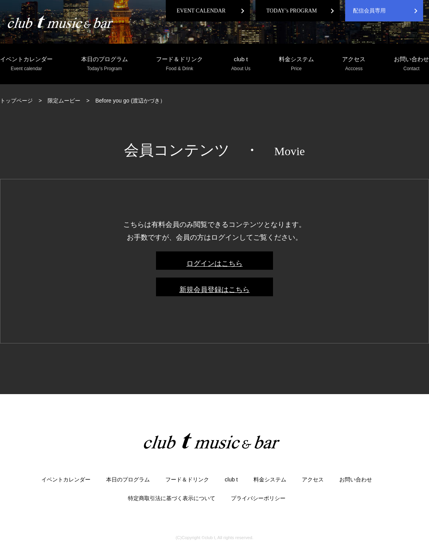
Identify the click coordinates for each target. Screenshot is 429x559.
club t (240, 64)
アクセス (353, 64)
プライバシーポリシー (258, 498)
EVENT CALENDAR (201, 11)
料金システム (296, 64)
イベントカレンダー (26, 64)
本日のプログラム (104, 64)
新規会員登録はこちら (214, 290)
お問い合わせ (411, 64)
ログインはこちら (214, 263)
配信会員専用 (369, 11)
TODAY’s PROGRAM (291, 11)
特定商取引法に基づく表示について (171, 498)
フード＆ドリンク (179, 64)
